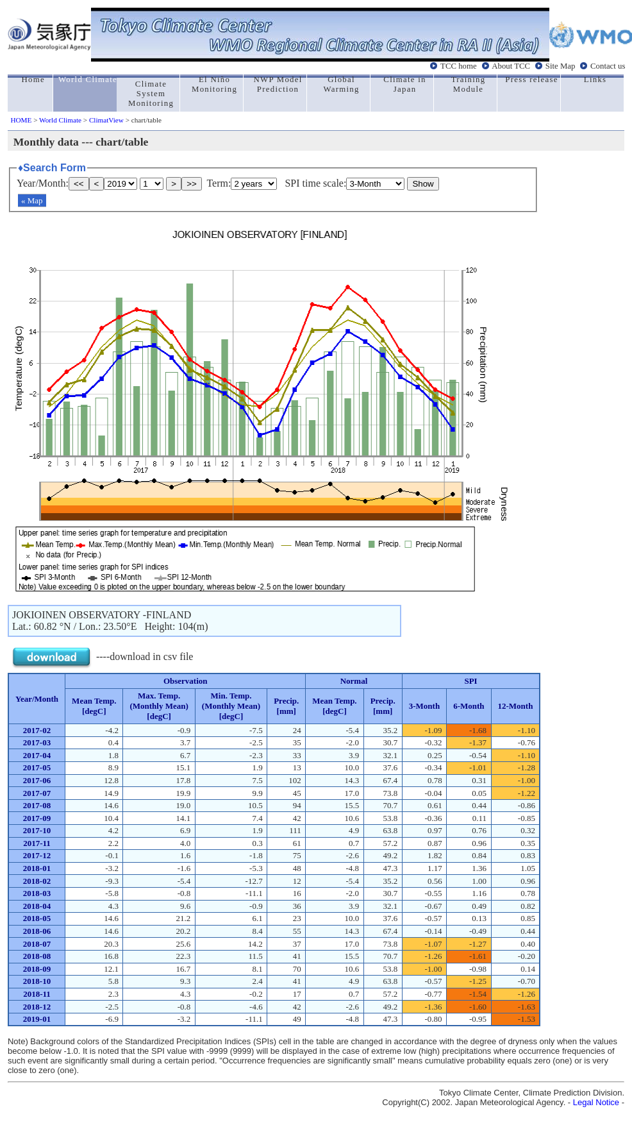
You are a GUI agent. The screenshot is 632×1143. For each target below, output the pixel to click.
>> (192, 184)
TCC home (458, 66)
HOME (20, 120)
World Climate (60, 120)
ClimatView (106, 120)
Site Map (560, 66)
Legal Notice (596, 1102)
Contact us (607, 66)
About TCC (511, 66)
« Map (32, 200)
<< (79, 184)
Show (422, 184)
